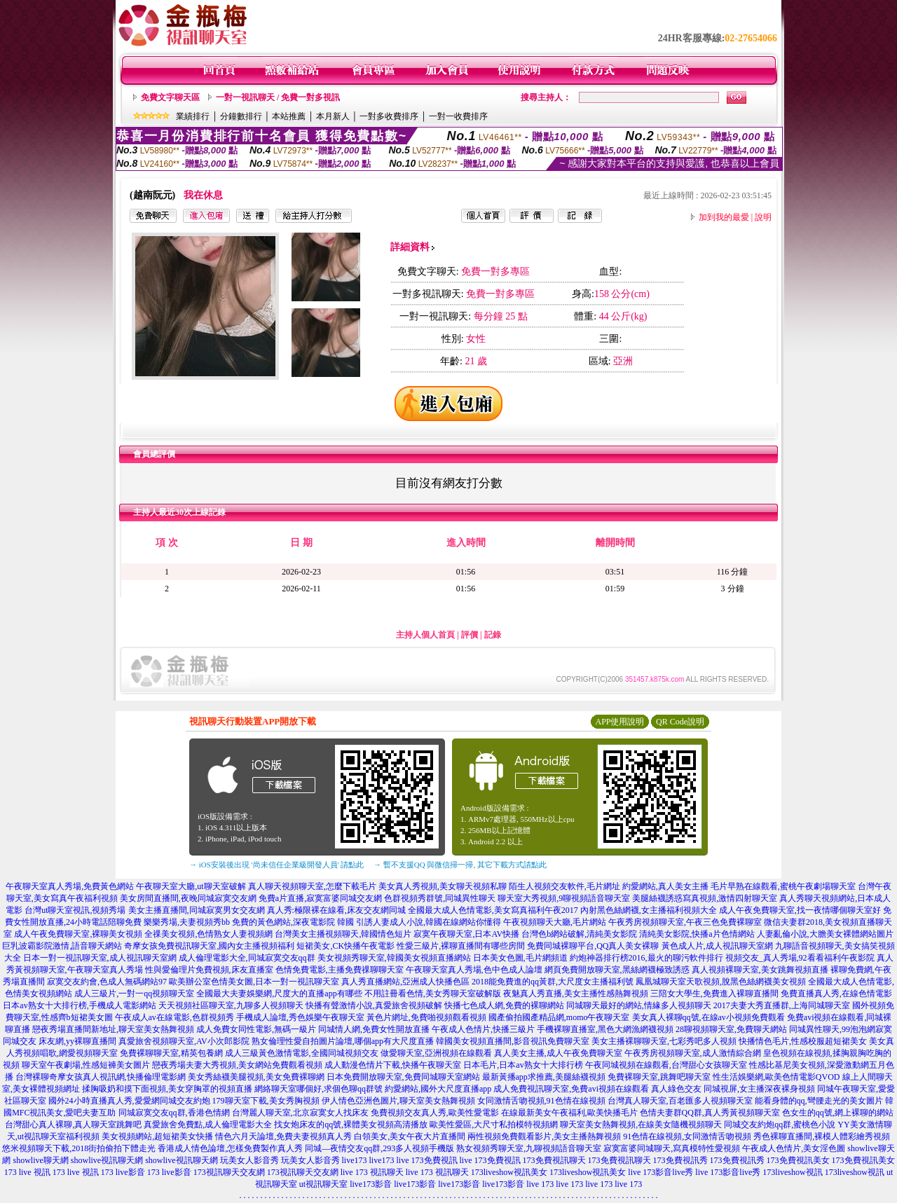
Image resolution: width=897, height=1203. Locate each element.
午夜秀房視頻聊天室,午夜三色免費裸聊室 (685, 922)
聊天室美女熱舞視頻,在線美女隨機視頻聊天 (641, 1124)
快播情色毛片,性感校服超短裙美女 (803, 1041)
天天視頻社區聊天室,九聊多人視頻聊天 (230, 1005)
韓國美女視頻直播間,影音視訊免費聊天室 (512, 1041)
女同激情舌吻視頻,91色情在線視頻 (541, 1101)
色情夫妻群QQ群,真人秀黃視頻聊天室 (710, 1113)
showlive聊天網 (40, 1160)
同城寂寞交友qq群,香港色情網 (174, 1113)
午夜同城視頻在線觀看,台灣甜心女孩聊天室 (666, 1065)
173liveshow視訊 (792, 1172)
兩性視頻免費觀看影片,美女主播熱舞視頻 (544, 1136)
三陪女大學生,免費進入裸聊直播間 (714, 993)
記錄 (492, 635)
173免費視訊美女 (798, 1160)
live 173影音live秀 (660, 1172)
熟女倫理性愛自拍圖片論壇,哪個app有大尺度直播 (343, 1041)
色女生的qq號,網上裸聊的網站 (837, 1113)
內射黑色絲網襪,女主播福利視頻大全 (648, 910)
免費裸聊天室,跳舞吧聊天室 (659, 1077)
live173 (354, 1160)
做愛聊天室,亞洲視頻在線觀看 (436, 1053)
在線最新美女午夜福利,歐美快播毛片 (569, 1113)
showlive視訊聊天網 (107, 1160)
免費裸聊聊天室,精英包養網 (171, 1053)
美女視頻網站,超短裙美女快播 (157, 1136)
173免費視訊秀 (680, 1160)
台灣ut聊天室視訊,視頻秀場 (75, 910)
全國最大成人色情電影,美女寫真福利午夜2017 (493, 910)
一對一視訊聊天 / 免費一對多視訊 (278, 97)
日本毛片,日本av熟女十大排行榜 (522, 1065)
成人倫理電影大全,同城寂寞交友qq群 (247, 958)
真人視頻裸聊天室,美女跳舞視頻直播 (760, 970)
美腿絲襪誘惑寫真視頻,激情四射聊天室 (704, 898)
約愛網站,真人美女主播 (665, 886)
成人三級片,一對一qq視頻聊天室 (134, 993)
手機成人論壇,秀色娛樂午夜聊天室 (300, 1017)
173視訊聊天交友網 (229, 1172)
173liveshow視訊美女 (509, 1172)
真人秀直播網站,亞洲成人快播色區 (405, 982)
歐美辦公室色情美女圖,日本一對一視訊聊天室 (254, 982)
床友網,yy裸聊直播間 (77, 1041)
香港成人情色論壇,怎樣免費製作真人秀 (230, 1148)
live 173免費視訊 (427, 1160)
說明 (763, 217)
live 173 (540, 1184)
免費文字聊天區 (170, 97)
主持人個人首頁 (425, 635)
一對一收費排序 (458, 116)
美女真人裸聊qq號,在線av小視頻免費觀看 (708, 1017)
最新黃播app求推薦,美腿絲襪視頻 (543, 1077)
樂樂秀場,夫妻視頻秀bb (187, 922)
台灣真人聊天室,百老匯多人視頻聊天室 (680, 1101)
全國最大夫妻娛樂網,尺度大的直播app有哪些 (279, 993)
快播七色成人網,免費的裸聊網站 (504, 1005)
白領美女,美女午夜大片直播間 (409, 1136)
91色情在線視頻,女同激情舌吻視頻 (687, 1136)
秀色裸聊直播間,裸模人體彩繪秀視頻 (821, 1136)
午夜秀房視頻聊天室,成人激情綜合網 (692, 1053)
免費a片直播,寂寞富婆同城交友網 (320, 898)
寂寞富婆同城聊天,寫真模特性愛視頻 (671, 1148)
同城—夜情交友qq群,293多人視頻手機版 (379, 1148)
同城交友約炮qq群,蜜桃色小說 (779, 1124)
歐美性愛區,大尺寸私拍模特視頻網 (494, 1124)
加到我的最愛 (724, 217)
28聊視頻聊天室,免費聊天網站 (731, 1029)
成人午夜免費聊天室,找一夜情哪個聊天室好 (800, 910)
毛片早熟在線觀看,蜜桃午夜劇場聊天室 (783, 886)
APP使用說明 (619, 722)
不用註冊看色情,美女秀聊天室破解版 (432, 993)
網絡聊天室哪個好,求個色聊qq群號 (318, 1089)
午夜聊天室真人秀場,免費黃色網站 (70, 886)
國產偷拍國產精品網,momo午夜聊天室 (559, 1017)
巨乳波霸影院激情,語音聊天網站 (62, 946)
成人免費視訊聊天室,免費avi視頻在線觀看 (571, 1089)
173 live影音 (123, 1172)
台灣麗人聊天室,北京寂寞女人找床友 (300, 1113)
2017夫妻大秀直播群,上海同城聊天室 (781, 1005)
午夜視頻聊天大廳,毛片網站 (554, 922)
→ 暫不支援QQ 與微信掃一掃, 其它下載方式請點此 (460, 864)
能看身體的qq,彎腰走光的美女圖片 (819, 1101)
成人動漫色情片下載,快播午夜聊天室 (392, 1065)
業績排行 (193, 116)
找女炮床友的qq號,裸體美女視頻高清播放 (350, 1124)
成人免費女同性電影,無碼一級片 (256, 1029)
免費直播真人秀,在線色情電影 (836, 993)
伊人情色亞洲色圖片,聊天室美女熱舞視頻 (398, 1101)
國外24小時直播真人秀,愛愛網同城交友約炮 (129, 1101)
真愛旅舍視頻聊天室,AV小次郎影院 (183, 1041)
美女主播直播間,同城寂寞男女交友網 (196, 910)
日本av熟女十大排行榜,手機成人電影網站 (79, 1005)
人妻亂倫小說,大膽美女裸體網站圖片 (825, 934)
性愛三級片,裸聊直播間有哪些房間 (461, 946)
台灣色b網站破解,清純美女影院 (579, 934)
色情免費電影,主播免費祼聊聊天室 (339, 970)
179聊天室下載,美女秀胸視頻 (266, 1101)
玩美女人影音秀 (249, 1160)
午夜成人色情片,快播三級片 (483, 1029)
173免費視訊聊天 (554, 1160)
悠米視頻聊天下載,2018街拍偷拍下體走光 (79, 1148)
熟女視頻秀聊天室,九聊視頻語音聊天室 (528, 1148)
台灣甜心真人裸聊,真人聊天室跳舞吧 (73, 1124)
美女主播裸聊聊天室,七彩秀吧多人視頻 (664, 1041)
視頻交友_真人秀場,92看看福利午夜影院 (800, 958)
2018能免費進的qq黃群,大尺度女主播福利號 (553, 982)
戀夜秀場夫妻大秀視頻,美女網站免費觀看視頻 (237, 1065)
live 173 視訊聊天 (372, 1172)
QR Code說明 (680, 722)
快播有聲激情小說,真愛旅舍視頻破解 (374, 1005)
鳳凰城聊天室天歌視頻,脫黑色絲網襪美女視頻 (721, 982)
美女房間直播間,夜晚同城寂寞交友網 (188, 898)
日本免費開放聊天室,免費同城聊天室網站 (403, 1077)
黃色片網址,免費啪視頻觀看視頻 (426, 1017)
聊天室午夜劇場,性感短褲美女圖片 (86, 1065)
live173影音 (371, 1184)
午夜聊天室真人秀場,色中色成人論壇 (474, 970)
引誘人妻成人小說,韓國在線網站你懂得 (428, 922)
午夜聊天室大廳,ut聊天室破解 (190, 886)
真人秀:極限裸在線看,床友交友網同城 (336, 910)
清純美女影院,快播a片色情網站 (696, 934)
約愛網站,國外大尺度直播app (438, 1089)
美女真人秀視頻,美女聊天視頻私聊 (442, 886)
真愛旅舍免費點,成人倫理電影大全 (208, 1124)
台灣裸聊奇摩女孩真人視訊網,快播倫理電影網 (100, 1077)
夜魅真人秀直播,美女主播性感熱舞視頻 (575, 993)
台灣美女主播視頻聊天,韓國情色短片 (343, 934)
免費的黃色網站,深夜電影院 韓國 (293, 922)
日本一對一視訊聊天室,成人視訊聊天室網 (100, 958)
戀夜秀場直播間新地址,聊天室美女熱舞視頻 (113, 1029)
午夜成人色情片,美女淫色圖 (793, 1148)
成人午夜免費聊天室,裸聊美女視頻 (78, 934)
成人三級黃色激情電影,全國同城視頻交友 (301, 1053)
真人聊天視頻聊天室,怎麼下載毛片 (312, 886)
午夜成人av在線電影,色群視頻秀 (174, 1017)
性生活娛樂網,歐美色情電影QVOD (776, 1077)
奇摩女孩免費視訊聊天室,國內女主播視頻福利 (209, 946)
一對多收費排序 (389, 116)
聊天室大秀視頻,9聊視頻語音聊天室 (564, 898)
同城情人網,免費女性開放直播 (374, 1029)
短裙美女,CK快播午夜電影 (345, 946)
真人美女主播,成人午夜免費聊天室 (558, 1053)
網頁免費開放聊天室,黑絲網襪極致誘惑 (617, 970)
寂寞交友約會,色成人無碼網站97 (107, 982)
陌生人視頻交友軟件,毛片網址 (564, 886)
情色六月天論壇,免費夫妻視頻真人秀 (283, 1136)
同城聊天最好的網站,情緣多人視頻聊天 (638, 1005)
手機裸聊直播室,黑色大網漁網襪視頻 (605, 1029)
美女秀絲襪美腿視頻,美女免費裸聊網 (256, 1077)
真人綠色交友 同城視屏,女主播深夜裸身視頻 (733, 1089)
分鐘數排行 (241, 116)
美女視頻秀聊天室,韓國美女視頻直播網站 (394, 958)
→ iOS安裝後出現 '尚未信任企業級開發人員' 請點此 (276, 864)
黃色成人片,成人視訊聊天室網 (717, 946)
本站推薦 (289, 116)
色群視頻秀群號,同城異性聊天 (439, 898)
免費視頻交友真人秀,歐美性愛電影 (435, 1113)
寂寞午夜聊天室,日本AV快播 (466, 934)
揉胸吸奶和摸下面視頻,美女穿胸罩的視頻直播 (167, 1089)
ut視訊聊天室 (323, 1184)
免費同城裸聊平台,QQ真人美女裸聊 (593, 946)
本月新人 (333, 116)
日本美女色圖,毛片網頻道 (520, 958)
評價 (469, 635)
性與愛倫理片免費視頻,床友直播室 (209, 970)
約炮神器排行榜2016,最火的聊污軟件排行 (646, 958)
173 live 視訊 (27, 1172)
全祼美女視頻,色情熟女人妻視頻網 (208, 934)
